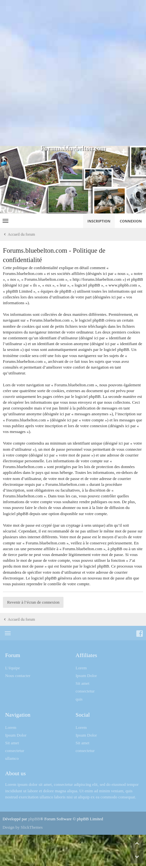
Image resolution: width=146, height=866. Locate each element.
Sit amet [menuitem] (83, 683)
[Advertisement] (73, 73)
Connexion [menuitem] (131, 221)
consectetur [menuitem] (85, 691)
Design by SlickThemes (23, 827)
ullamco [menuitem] (12, 758)
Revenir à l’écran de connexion (33, 602)
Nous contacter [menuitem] (17, 675)
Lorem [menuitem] (81, 667)
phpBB (34, 818)
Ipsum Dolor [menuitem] (86, 675)
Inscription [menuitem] (98, 221)
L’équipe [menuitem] (12, 667)
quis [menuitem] (79, 699)
